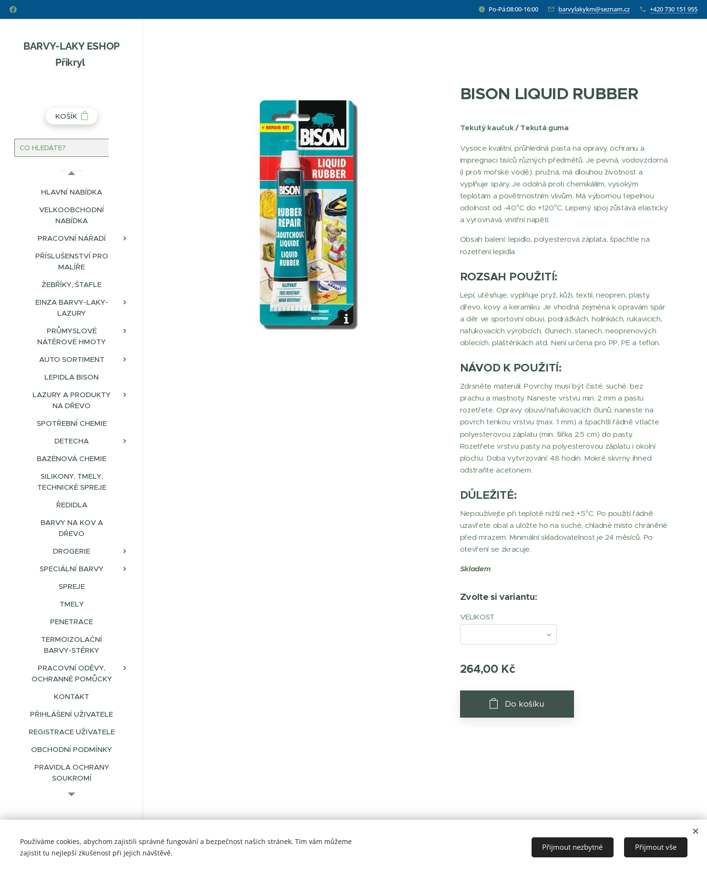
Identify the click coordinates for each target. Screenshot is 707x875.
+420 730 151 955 (673, 9)
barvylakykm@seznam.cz (594, 9)
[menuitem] (71, 191)
